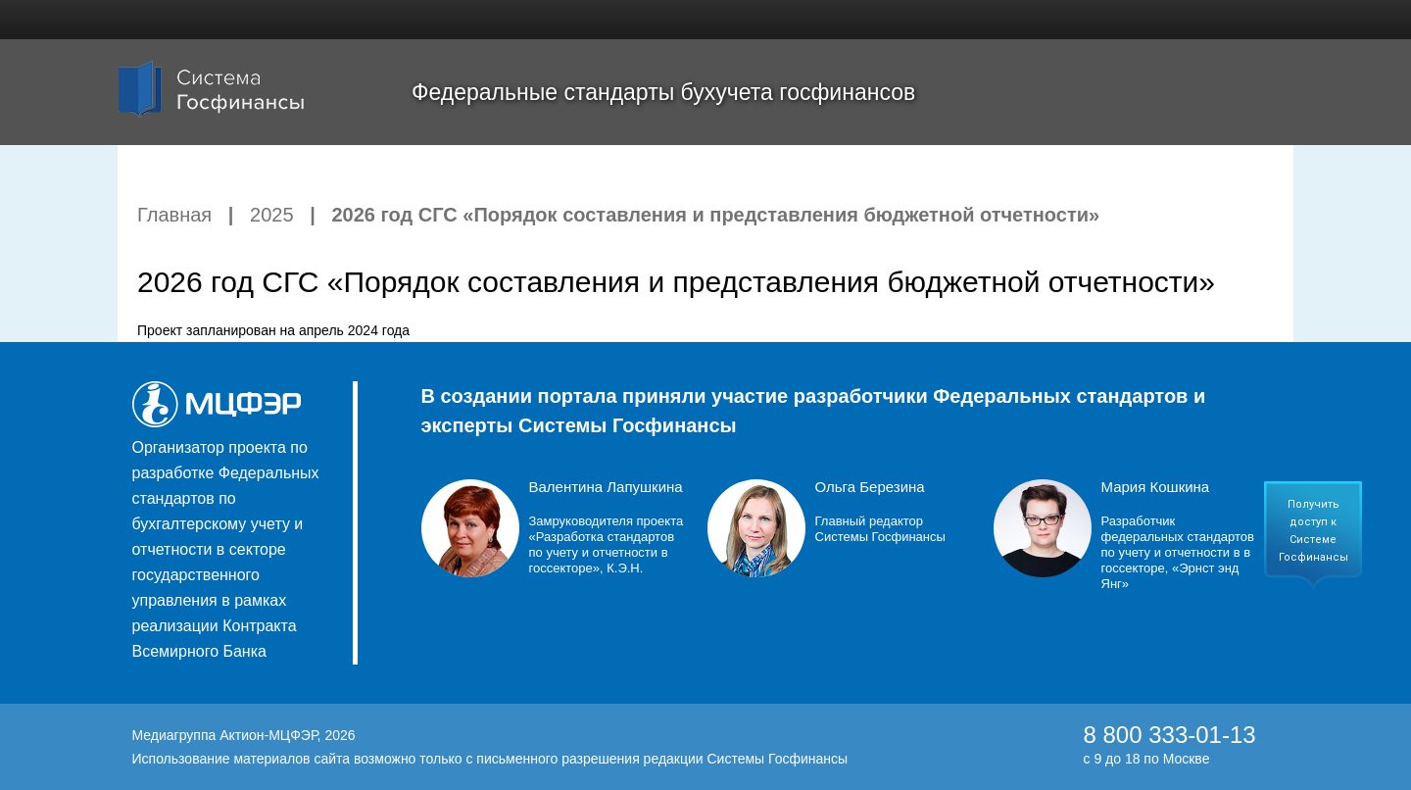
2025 (272, 214)
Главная (174, 214)
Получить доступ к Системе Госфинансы (1313, 531)
